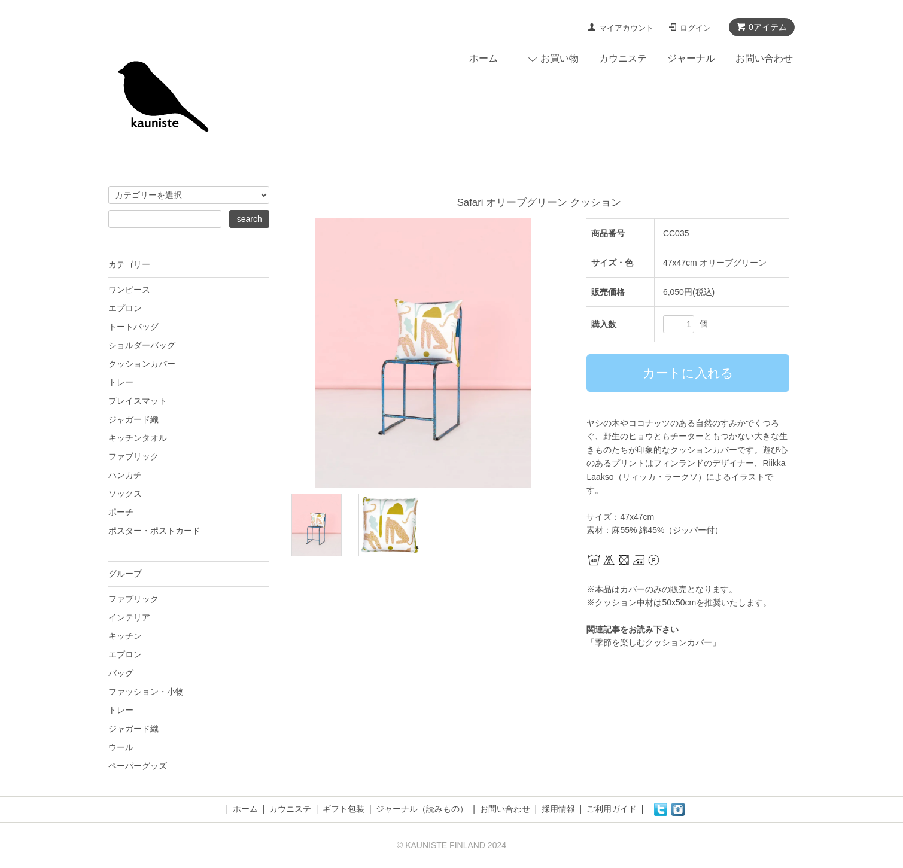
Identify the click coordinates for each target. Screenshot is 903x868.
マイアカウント (626, 27)
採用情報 (558, 809)
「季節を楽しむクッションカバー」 (653, 642)
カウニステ (623, 58)
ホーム (483, 58)
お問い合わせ (764, 58)
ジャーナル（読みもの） (422, 809)
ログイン (695, 27)
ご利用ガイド (611, 809)
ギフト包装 (343, 809)
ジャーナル (691, 58)
